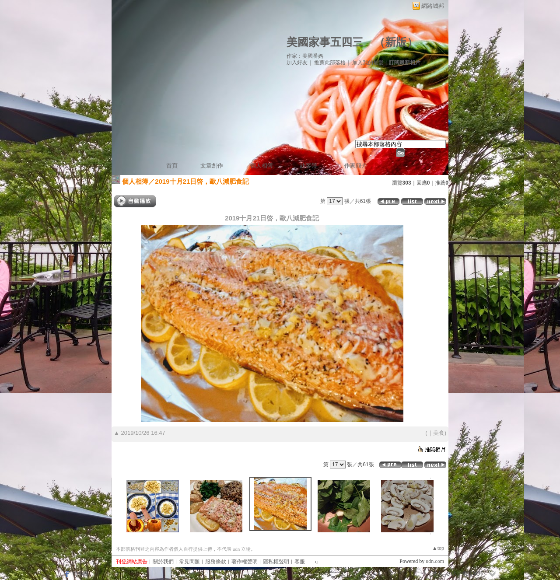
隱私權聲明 (276, 562)
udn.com (435, 561)
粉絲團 (80, 573)
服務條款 (215, 562)
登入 (437, 573)
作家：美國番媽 (305, 56)
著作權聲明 (244, 562)
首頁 (172, 165)
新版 (396, 42)
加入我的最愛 (368, 62)
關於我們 (163, 562)
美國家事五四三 (325, 42)
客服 (299, 562)
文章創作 (211, 165)
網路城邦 (432, 6)
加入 (452, 573)
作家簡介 (355, 165)
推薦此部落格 (330, 62)
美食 (438, 433)
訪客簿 (308, 165)
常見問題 (189, 562)
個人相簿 (261, 165)
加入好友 (297, 62)
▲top (438, 548)
